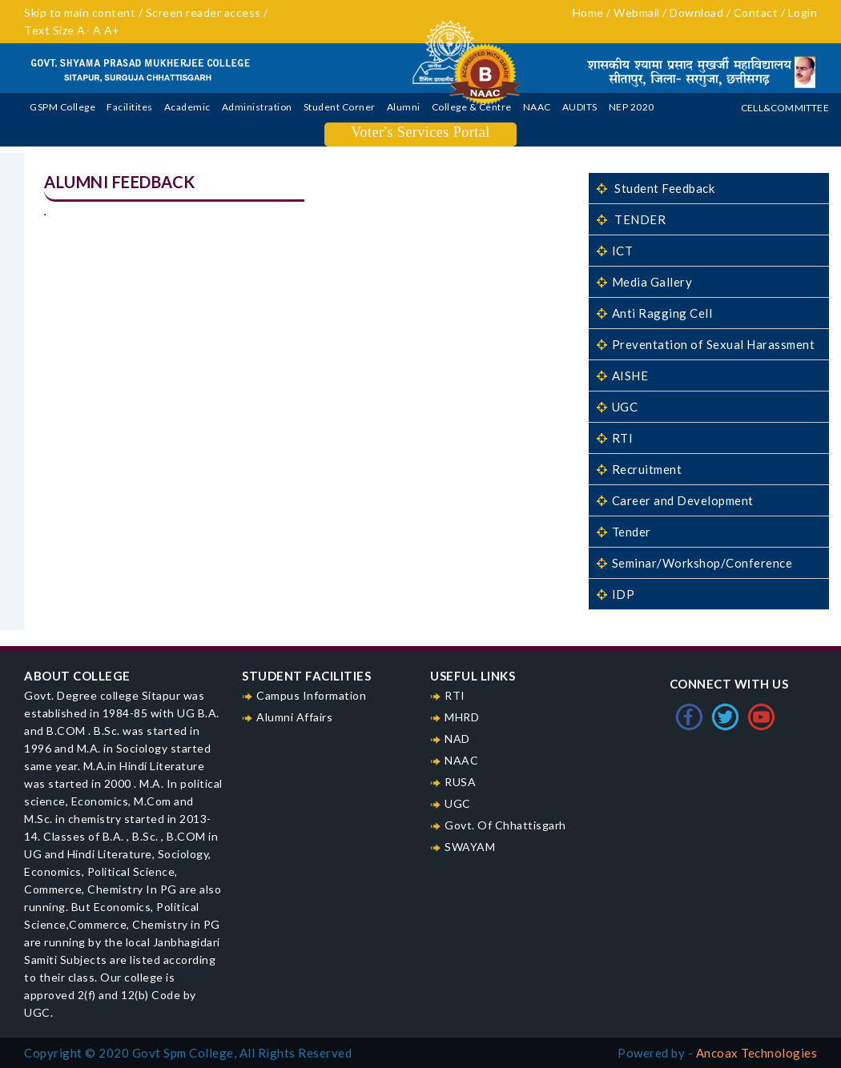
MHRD (462, 717)
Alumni (403, 107)
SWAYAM (470, 846)
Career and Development (675, 500)
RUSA (460, 782)
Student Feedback (655, 188)
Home (588, 12)
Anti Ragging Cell (654, 313)
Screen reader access (205, 12)
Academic (187, 107)
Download (698, 12)
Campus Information (311, 695)
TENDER (631, 219)
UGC (617, 406)
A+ (112, 30)
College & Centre (472, 107)
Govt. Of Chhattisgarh (505, 825)
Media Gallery (644, 282)
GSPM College (62, 107)
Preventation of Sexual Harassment (706, 344)
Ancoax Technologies (757, 1053)
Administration (257, 107)
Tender (624, 531)
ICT (615, 250)
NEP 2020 (631, 107)
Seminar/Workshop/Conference (694, 563)
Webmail (638, 12)
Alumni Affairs (294, 717)
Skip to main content (79, 12)
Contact (756, 12)
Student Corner (340, 107)
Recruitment (639, 469)
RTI (615, 438)
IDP (615, 594)
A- (85, 30)
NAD (457, 738)
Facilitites (130, 107)
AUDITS (580, 107)
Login (803, 12)
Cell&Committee (785, 108)
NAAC (537, 107)
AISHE (622, 375)
